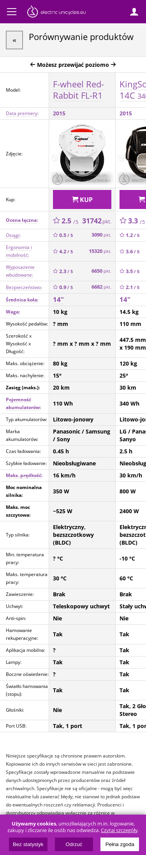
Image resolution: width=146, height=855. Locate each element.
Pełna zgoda (120, 844)
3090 (101, 235)
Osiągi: (13, 235)
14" (58, 299)
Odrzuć (74, 844)
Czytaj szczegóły (119, 830)
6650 (101, 271)
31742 (96, 220)
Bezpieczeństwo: (24, 287)
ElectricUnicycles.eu (56, 12)
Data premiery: (22, 113)
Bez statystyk (28, 844)
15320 (100, 251)
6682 (101, 287)
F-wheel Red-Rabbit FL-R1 (78, 89)
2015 (59, 113)
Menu (11, 11)
